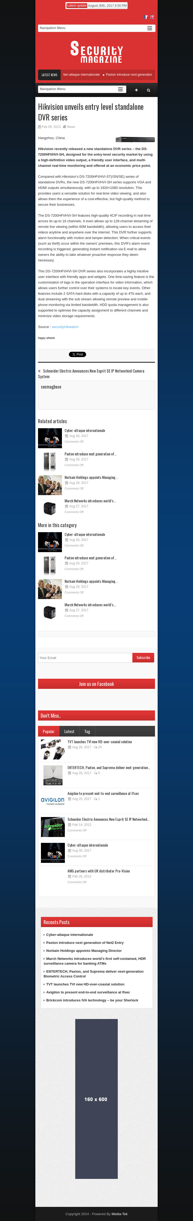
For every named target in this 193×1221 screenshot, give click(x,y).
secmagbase (51, 386)
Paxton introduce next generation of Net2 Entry (140, 74)
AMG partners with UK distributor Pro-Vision (99, 871)
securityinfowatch (65, 327)
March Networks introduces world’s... (90, 500)
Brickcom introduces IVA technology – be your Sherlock (92, 1000)
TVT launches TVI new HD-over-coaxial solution (100, 741)
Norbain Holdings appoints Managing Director (84, 951)
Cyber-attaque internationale (81, 74)
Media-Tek (120, 1214)
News (71, 127)
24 (97, 747)
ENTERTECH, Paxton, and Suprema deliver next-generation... (109, 767)
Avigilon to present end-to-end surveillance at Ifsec (103, 793)
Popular (48, 731)
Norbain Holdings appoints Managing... (91, 477)
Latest (69, 731)
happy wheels (46, 338)
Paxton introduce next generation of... (91, 453)
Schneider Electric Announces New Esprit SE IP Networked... (109, 819)
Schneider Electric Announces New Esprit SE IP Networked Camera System (91, 373)
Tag (87, 731)
